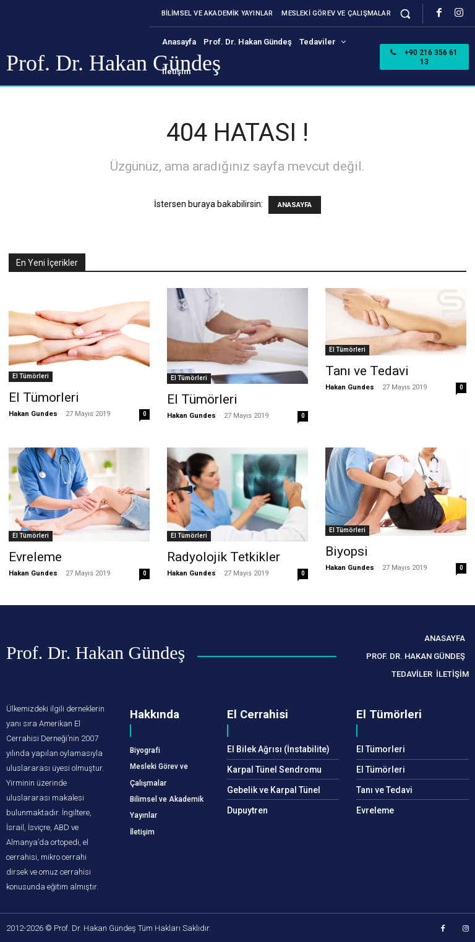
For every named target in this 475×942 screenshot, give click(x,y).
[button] (405, 13)
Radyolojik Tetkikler (223, 557)
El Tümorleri (44, 397)
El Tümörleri (30, 376)
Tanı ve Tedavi (367, 370)
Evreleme (35, 557)
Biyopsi (346, 551)
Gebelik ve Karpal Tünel (270, 787)
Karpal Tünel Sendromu (269, 768)
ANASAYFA (295, 205)
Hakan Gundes (33, 414)
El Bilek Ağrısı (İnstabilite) (273, 748)
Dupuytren (246, 807)
